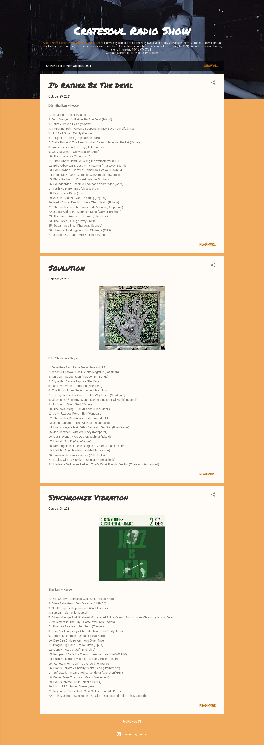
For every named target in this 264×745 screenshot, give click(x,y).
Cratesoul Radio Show (132, 30)
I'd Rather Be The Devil (90, 85)
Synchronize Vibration (88, 497)
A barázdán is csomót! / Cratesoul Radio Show (73, 43)
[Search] (221, 11)
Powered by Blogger (132, 734)
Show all (211, 65)
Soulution (66, 268)
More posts (132, 721)
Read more (207, 244)
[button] (213, 83)
